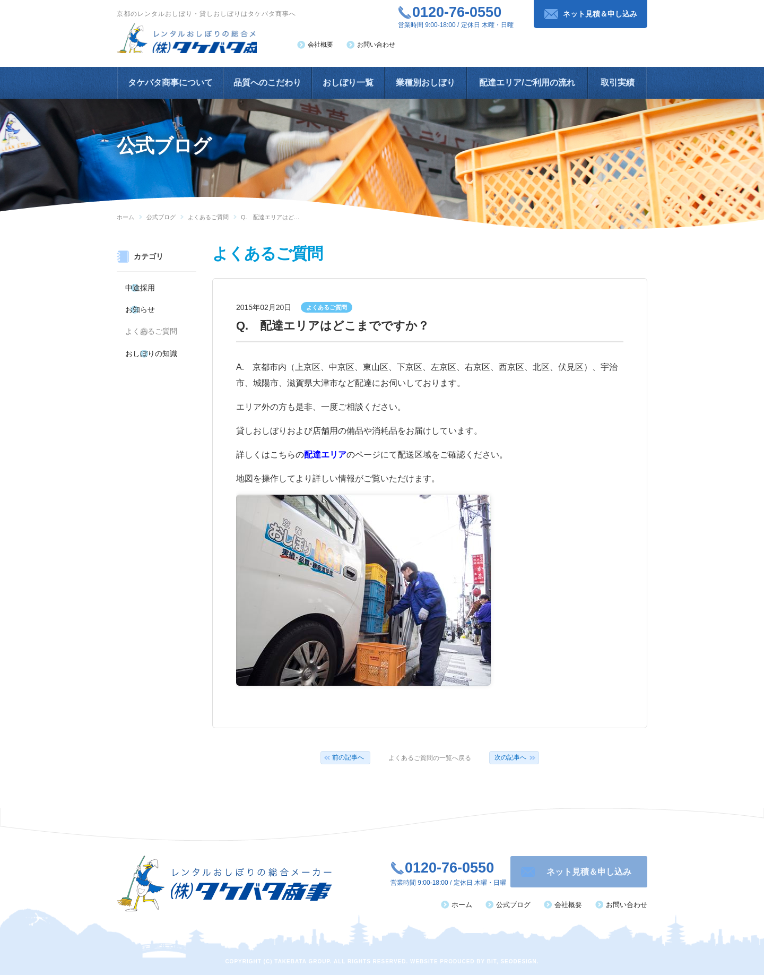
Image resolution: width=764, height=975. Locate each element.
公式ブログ (161, 217)
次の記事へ (510, 757)
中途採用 (140, 286)
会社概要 (320, 44)
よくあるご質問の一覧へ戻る (429, 758)
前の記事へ (348, 757)
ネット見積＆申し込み (600, 14)
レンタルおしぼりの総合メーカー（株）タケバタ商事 (199, 40)
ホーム (125, 217)
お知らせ (140, 304)
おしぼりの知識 (149, 342)
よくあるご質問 (208, 217)
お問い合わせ (376, 44)
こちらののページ (325, 454)
